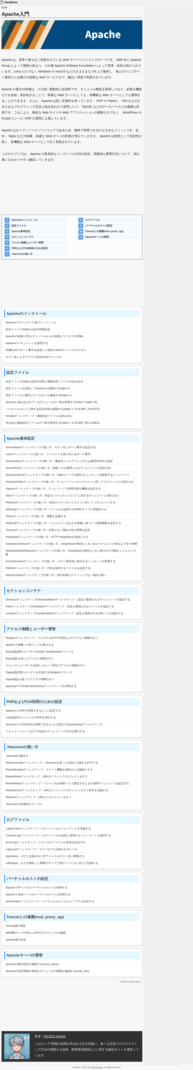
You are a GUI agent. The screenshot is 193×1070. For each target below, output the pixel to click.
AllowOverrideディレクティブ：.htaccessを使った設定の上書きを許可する (52, 762)
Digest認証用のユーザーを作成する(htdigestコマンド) (39, 672)
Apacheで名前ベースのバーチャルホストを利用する (38, 894)
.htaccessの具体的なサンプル (24, 804)
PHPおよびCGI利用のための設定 (30, 248)
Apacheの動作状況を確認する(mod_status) (32, 964)
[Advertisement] (72, 190)
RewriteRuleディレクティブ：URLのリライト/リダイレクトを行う (47, 776)
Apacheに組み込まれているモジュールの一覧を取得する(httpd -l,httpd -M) (51, 402)
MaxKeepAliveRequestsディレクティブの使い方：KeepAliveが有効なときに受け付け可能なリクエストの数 (71, 552)
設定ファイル (19, 225)
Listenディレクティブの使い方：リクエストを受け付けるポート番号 (48, 454)
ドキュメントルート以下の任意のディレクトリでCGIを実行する (45, 731)
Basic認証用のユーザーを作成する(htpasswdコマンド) (39, 651)
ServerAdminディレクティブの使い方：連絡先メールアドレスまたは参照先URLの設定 (59, 461)
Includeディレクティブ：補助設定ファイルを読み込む (39, 415)
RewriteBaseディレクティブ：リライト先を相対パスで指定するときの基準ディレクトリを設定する (67, 783)
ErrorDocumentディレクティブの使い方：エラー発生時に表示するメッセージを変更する (61, 561)
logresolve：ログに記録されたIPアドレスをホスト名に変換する (45, 856)
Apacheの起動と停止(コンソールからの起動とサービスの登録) (44, 336)
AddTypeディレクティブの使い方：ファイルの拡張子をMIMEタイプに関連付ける (56, 509)
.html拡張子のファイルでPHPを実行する (31, 717)
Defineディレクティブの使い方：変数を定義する (36, 516)
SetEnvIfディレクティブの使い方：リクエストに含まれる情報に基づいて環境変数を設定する (63, 523)
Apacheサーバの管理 (97, 237)
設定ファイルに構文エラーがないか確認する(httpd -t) (38, 395)
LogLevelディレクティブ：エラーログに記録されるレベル (42, 849)
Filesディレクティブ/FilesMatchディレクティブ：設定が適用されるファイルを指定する (60, 606)
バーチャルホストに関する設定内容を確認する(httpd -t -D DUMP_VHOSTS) (53, 409)
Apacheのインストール (25, 220)
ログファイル (92, 220)
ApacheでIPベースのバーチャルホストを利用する (36, 887)
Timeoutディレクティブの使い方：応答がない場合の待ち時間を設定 (48, 530)
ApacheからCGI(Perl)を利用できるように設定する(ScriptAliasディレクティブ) (54, 724)
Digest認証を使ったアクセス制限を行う (30, 679)
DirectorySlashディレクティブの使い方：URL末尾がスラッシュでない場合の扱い (56, 575)
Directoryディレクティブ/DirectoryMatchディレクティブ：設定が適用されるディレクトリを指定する (68, 599)
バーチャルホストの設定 (98, 225)
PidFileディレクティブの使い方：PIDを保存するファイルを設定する (48, 568)
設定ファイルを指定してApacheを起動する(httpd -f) (38, 388)
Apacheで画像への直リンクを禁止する (30, 644)
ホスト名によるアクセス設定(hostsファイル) (33, 356)
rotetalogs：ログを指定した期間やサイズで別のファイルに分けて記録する (52, 863)
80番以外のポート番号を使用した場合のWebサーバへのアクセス (46, 350)
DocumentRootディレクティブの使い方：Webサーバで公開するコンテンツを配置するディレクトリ (67, 474)
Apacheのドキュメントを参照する (27, 343)
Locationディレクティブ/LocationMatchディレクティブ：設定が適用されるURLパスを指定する (64, 613)
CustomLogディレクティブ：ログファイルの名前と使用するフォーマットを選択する (58, 835)
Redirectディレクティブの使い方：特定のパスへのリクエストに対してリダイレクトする (60, 502)
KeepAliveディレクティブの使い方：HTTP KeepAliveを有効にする (47, 536)
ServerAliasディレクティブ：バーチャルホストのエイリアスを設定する (50, 901)
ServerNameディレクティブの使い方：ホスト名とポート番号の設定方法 (51, 447)
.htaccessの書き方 (17, 755)
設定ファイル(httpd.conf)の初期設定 (28, 329)
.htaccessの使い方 (22, 254)
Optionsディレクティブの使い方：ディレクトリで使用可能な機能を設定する (53, 488)
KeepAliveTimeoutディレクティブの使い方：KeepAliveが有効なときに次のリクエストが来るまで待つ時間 (71, 543)
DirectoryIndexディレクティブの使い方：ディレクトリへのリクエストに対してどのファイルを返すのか (70, 481)
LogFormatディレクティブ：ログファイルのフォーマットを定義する (48, 828)
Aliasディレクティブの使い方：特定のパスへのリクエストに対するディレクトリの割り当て (62, 495)
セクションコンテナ (23, 237)
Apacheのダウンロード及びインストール (31, 322)
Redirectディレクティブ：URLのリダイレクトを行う (38, 797)
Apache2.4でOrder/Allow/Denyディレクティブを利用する (41, 686)
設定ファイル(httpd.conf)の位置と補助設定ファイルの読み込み (44, 381)
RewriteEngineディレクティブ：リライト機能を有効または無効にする (49, 769)
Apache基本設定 (21, 231)
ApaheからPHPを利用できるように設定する (33, 710)
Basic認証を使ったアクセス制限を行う (30, 658)
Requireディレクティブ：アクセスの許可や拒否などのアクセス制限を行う (52, 637)
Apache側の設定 (16, 939)
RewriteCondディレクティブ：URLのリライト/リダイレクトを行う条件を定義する (57, 790)
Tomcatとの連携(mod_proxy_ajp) (104, 231)
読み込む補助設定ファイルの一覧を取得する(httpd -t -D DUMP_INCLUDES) (52, 422)
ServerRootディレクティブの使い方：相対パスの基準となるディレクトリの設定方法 (58, 468)
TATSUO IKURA (54, 1036)
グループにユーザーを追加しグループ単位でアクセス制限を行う (46, 665)
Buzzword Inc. (97, 1067)
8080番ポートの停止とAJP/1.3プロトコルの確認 (36, 932)
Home (4, 7)
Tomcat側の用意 (16, 925)
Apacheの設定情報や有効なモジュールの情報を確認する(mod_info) (47, 971)
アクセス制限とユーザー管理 (27, 242)
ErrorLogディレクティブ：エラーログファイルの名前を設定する (46, 842)
